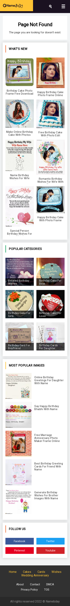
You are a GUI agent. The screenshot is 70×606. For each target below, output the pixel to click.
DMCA (50, 584)
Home (13, 572)
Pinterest (19, 550)
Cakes (27, 572)
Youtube (50, 550)
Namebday (53, 601)
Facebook (19, 541)
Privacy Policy (29, 589)
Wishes (56, 572)
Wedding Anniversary (35, 575)
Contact (35, 584)
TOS (46, 589)
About (20, 584)
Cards (41, 572)
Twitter (50, 541)
